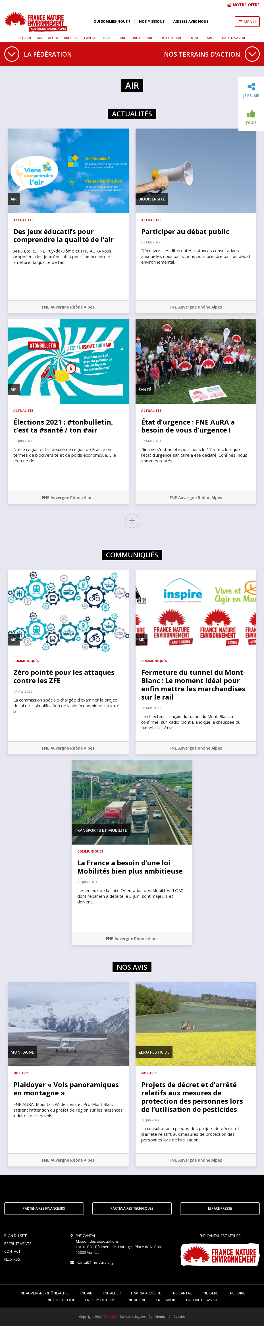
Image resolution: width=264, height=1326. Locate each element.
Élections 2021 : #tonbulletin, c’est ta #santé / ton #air (63, 426)
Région (24, 38)
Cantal (90, 38)
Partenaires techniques (132, 1208)
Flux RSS (12, 1259)
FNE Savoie (166, 1299)
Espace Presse (220, 1208)
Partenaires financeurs (44, 1208)
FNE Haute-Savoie (202, 1299)
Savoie (210, 38)
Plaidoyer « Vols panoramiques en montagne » (66, 1088)
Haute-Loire (142, 38)
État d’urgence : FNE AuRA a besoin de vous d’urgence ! (188, 426)
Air (14, 199)
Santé (144, 389)
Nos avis (21, 1073)
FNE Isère (210, 1293)
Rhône (193, 38)
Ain (39, 38)
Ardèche (71, 38)
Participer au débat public (185, 231)
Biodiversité (151, 199)
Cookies (179, 1316)
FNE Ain (86, 1293)
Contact (12, 1251)
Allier (53, 38)
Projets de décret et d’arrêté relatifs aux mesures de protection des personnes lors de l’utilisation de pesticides (192, 1097)
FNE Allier (112, 1293)
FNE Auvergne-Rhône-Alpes (44, 1293)
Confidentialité (159, 1316)
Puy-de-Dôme (170, 38)
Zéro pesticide (154, 1052)
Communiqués (26, 661)
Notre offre (243, 4)
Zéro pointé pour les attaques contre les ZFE (64, 676)
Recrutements (18, 1243)
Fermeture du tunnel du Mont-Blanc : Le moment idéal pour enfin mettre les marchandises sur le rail (193, 684)
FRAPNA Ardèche (146, 1293)
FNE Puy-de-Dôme (101, 1299)
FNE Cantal (181, 1293)
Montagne (22, 1052)
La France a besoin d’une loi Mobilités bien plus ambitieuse (130, 867)
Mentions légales (132, 1316)
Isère (107, 38)
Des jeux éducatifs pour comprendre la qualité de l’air (63, 235)
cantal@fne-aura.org (95, 1262)
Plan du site (15, 1235)
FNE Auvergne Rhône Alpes (68, 307)
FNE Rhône (136, 1299)
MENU (247, 21)
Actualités (23, 220)
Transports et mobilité (100, 830)
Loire (121, 38)
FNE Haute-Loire (60, 1299)
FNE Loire (236, 1293)
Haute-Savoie (234, 38)
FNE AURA (109, 1316)
